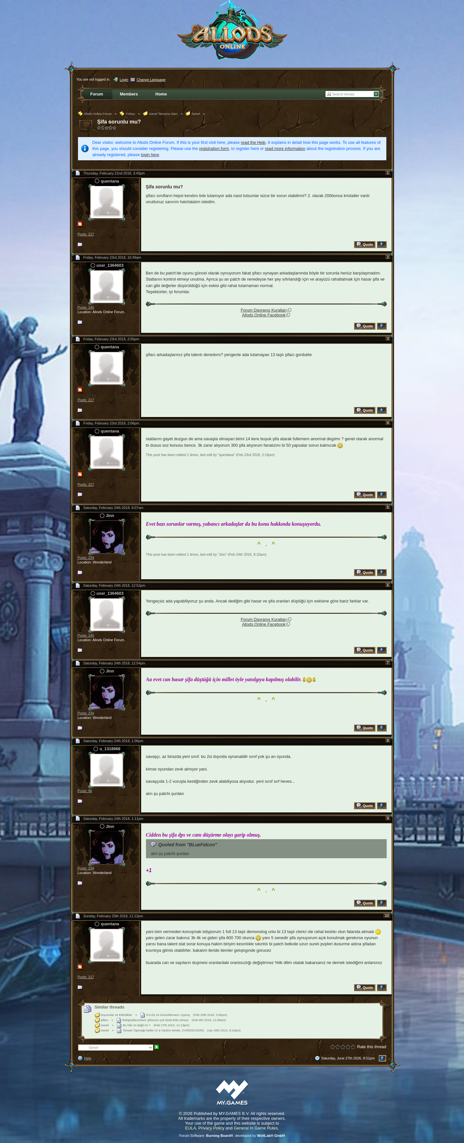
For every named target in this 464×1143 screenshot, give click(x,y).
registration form (214, 148)
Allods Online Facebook (263, 315)
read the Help (253, 142)
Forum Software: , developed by (232, 1136)
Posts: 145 (86, 307)
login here (150, 154)
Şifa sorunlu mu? (119, 122)
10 (387, 916)
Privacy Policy (211, 1128)
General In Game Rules (256, 1128)
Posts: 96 (85, 791)
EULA (190, 1128)
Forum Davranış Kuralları (264, 310)
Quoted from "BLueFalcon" (187, 844)
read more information (285, 148)
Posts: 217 (86, 234)
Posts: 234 (86, 558)
